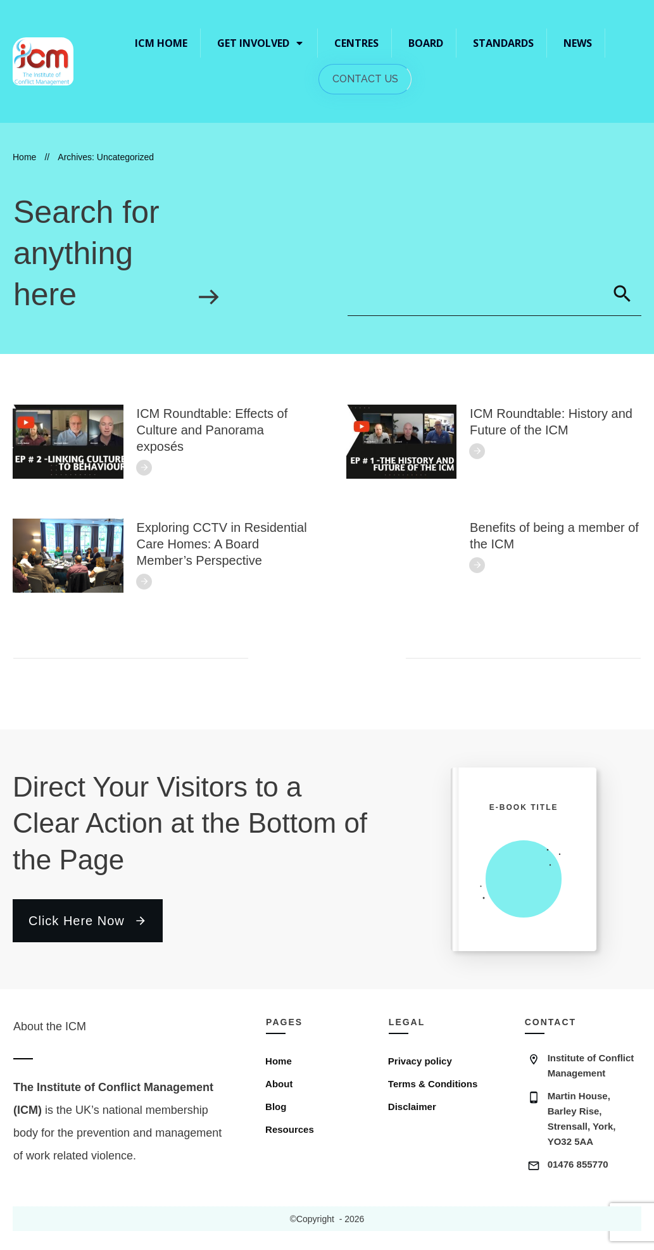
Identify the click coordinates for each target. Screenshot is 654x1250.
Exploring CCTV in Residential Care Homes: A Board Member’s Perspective (222, 544)
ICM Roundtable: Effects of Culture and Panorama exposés (212, 430)
